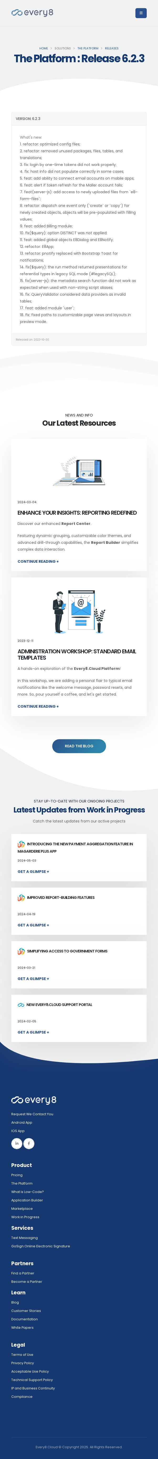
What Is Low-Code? (27, 1192)
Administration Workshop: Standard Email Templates (77, 654)
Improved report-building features (56, 897)
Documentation (24, 1319)
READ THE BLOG (79, 746)
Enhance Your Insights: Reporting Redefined (77, 513)
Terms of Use (22, 1354)
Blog (15, 1302)
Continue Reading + (38, 561)
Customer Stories (26, 1311)
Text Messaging (24, 1238)
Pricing (17, 1175)
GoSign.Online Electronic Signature (40, 1246)
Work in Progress (25, 1217)
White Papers (22, 1327)
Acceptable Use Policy (30, 1371)
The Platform (87, 48)
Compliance (22, 1396)
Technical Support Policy (32, 1380)
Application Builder (27, 1200)
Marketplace (22, 1208)
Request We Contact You (32, 1114)
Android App (21, 1122)
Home (43, 48)
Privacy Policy (22, 1363)
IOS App (19, 1131)
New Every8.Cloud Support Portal (55, 1004)
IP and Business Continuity (33, 1388)
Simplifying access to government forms (62, 951)
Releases (112, 48)
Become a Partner (26, 1281)
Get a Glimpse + (33, 871)
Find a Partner (22, 1273)
